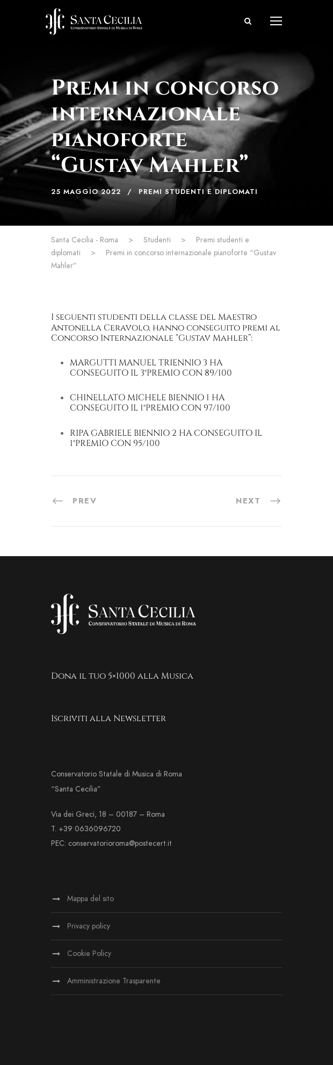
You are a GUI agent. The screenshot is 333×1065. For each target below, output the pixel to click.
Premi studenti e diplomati (198, 192)
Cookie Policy (89, 953)
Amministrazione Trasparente (114, 981)
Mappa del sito (90, 899)
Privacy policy (88, 926)
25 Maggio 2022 (86, 192)
